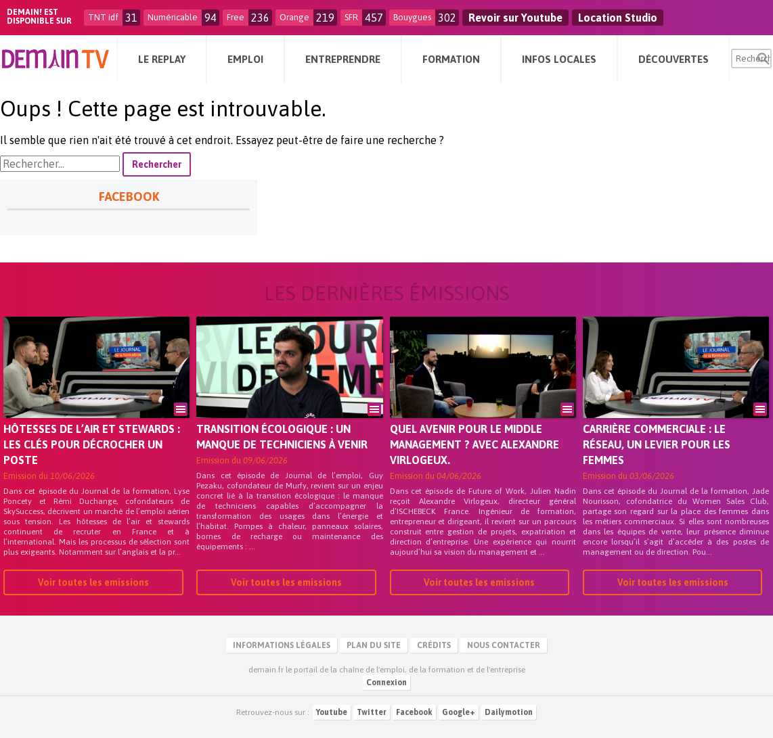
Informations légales (281, 645)
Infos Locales (559, 59)
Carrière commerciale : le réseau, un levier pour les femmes (656, 444)
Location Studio (617, 17)
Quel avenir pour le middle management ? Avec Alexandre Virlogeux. (474, 444)
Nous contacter (503, 645)
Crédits (434, 645)
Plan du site (374, 645)
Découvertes (673, 59)
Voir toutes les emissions (93, 582)
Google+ (458, 712)
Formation (451, 59)
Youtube (331, 712)
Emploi (245, 59)
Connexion (386, 682)
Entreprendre (342, 59)
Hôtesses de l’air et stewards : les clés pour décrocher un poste (91, 444)
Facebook (414, 712)
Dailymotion (509, 712)
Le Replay (161, 59)
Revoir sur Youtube (515, 17)
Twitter (371, 712)
